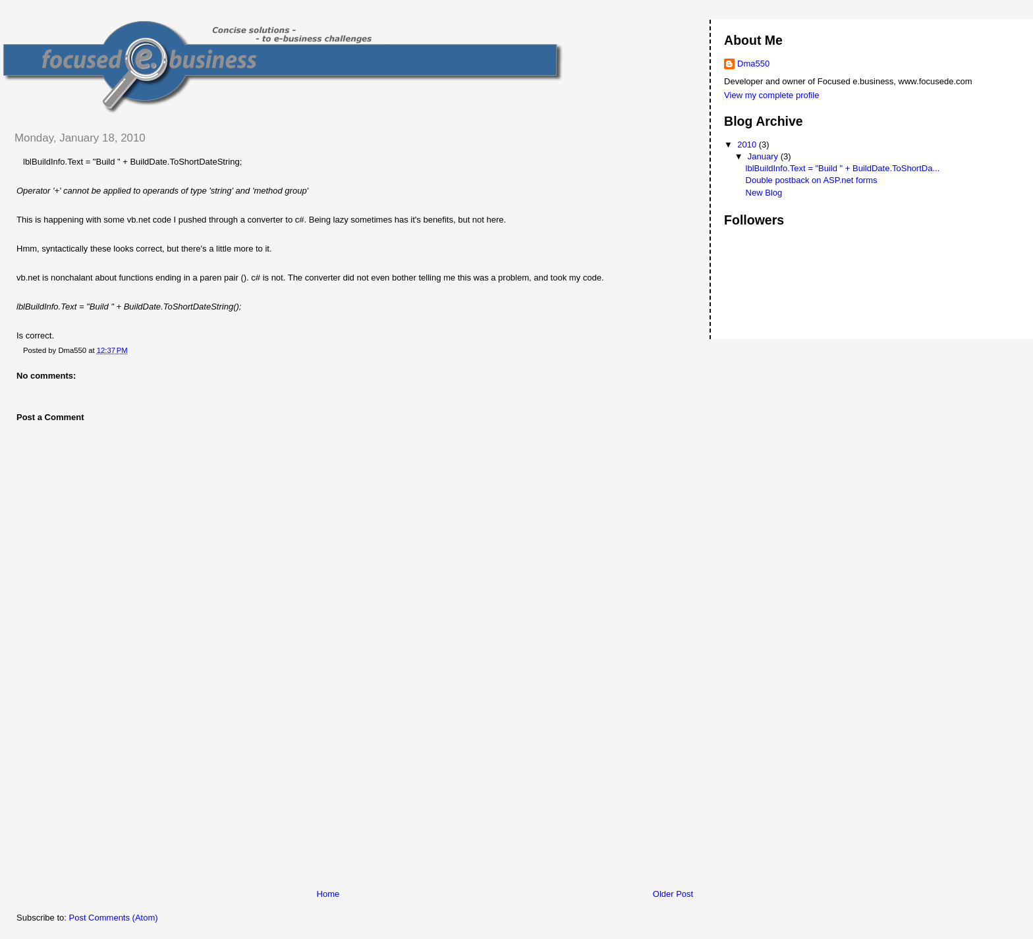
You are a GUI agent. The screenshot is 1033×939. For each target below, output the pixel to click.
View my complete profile (771, 95)
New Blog (764, 193)
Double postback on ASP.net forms (812, 180)
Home (328, 894)
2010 (748, 144)
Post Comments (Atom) (113, 918)
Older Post (673, 894)
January (764, 156)
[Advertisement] (102, 796)
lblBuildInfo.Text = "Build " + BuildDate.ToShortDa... (843, 168)
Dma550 (753, 63)
